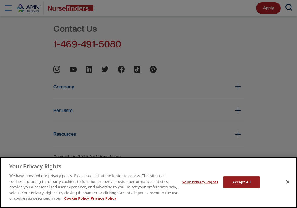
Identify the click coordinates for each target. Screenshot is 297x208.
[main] (148, 182)
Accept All (241, 182)
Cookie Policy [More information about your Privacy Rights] (76, 198)
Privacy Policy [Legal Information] (103, 198)
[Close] (287, 182)
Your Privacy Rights (200, 182)
